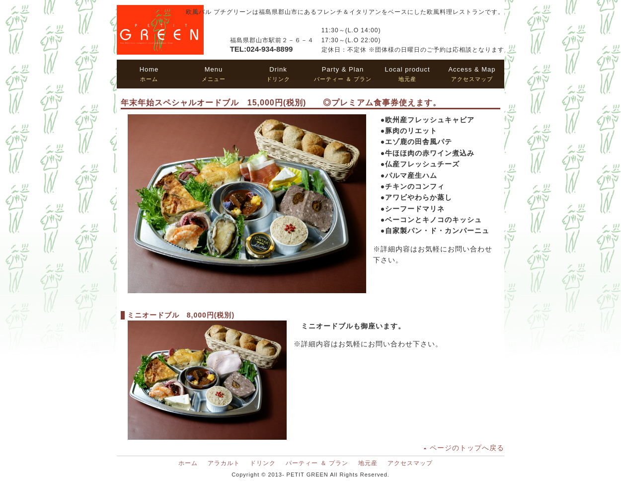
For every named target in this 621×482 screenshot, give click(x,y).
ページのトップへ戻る (467, 448)
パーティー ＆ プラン (343, 74)
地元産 (407, 74)
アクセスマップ (471, 74)
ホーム (149, 74)
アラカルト (224, 463)
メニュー (214, 74)
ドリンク (278, 74)
